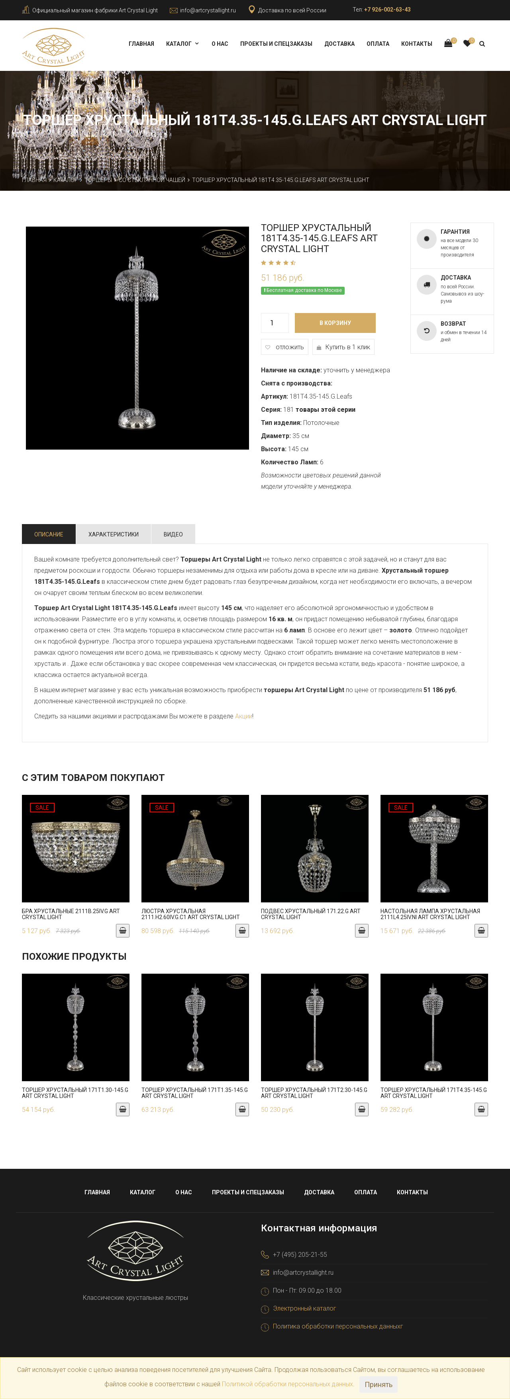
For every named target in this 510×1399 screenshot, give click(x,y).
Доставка (339, 44)
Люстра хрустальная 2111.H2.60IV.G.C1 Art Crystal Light (190, 911)
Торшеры (98, 177)
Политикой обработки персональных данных (287, 1384)
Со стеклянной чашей (152, 177)
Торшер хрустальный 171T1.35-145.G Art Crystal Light (194, 1090)
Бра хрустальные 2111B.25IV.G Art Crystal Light (71, 911)
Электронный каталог (304, 1305)
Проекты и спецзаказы (276, 44)
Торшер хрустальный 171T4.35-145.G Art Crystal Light (434, 1090)
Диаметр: (276, 432)
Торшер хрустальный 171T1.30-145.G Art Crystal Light (75, 1090)
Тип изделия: (281, 419)
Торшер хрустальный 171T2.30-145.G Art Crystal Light (314, 1090)
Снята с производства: (296, 380)
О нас (220, 44)
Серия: (271, 406)
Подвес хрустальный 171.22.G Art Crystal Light (311, 911)
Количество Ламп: (289, 459)
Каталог (179, 44)
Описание (48, 531)
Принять (378, 1384)
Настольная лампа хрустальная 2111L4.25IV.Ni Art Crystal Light (430, 911)
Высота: (273, 446)
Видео (173, 531)
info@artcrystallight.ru (208, 10)
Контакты (416, 44)
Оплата (378, 44)
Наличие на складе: (291, 367)
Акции (243, 713)
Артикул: (274, 393)
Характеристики (113, 531)
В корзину (335, 320)
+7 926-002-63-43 (387, 9)
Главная (141, 44)
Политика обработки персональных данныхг (338, 1323)
